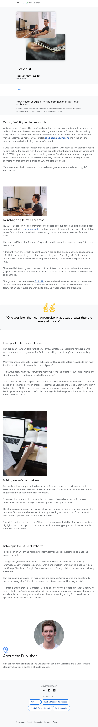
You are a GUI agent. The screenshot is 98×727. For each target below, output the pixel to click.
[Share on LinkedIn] (54, 690)
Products (38, 722)
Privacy (47, 722)
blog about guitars (32, 229)
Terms (55, 722)
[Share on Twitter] (43, 690)
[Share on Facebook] (49, 690)
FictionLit (39, 281)
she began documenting (57, 138)
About (29, 722)
